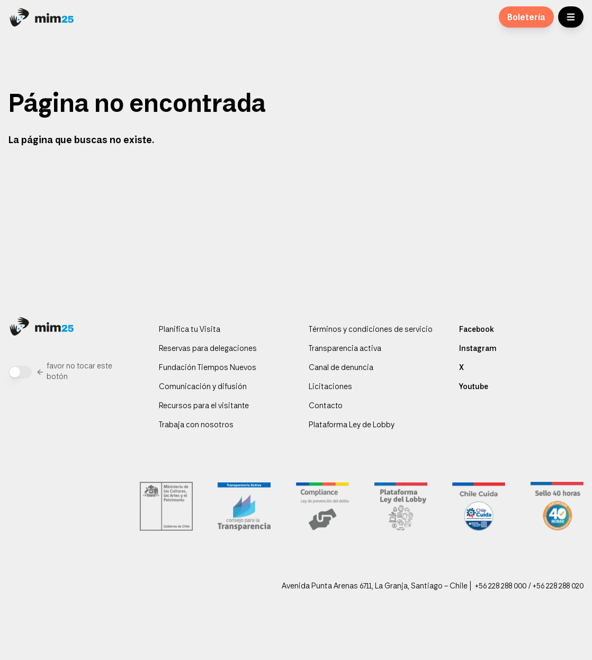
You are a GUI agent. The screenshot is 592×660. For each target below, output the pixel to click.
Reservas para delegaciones (208, 349)
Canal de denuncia (341, 368)
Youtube (473, 387)
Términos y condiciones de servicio (371, 330)
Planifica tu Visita (189, 330)
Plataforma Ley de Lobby (351, 425)
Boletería (526, 18)
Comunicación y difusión (203, 387)
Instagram (477, 349)
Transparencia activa (345, 349)
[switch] (20, 372)
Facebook (476, 330)
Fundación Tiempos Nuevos (207, 368)
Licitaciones (330, 387)
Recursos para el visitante (204, 406)
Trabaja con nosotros (196, 425)
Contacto (326, 406)
